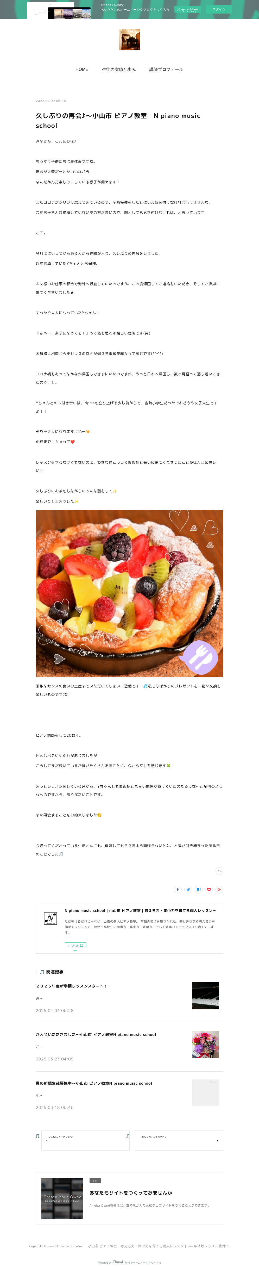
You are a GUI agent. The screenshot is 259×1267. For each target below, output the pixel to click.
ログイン (219, 9)
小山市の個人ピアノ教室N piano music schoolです (75, 1090)
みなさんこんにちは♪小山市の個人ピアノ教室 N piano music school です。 (96, 995)
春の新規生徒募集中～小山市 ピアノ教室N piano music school (91, 1079)
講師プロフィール (162, 68)
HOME (86, 68)
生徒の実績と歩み (119, 68)
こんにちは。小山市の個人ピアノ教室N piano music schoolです (86, 1043)
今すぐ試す (187, 9)
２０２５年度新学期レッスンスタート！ (70, 985)
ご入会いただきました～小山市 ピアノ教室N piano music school (93, 1032)
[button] (86, 68)
